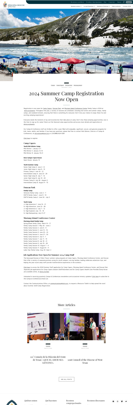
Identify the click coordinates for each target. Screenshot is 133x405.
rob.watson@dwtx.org (42, 133)
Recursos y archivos (77, 2)
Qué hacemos (51, 400)
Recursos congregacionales (73, 401)
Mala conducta (116, 6)
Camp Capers (60, 85)
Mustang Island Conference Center (76, 108)
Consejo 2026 (127, 6)
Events (66, 83)
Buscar (119, 2)
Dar (105, 2)
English (129, 2)
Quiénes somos (30, 400)
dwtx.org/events (29, 110)
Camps (53, 85)
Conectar (112, 2)
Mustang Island (78, 85)
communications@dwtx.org (59, 283)
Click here (27, 138)
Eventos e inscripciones (94, 2)
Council (48, 346)
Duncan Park (68, 85)
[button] (76, 6)
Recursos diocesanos (96, 400)
